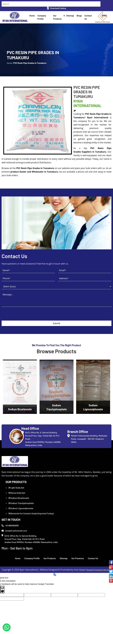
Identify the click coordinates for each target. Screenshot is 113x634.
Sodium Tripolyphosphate (21, 503)
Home (32, 15)
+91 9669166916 (10, 525)
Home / (10, 63)
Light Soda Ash (16, 487)
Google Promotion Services (98, 569)
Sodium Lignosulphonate (20, 508)
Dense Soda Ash (16, 493)
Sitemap (70, 15)
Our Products (50, 558)
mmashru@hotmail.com (14, 530)
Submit (56, 323)
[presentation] (22, 315)
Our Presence (77, 558)
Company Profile (32, 558)
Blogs (79, 15)
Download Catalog (56, 8)
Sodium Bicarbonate (18, 498)
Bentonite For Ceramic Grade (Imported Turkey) (31, 513)
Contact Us (93, 558)
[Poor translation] (2, 589)
